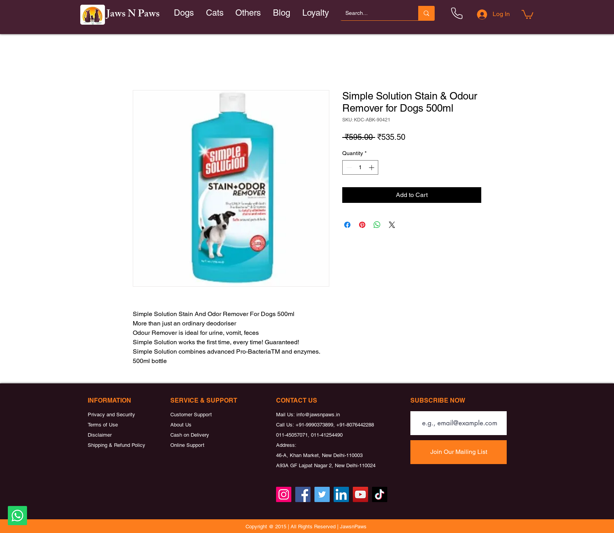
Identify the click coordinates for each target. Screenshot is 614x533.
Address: (286, 445)
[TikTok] (379, 494)
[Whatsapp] (17, 515)
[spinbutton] (360, 167)
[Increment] (372, 167)
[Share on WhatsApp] (377, 224)
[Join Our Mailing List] (458, 452)
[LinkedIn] (341, 494)
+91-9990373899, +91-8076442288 (335, 425)
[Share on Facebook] (347, 224)
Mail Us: (286, 414)
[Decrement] (348, 167)
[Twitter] (322, 494)
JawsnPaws (353, 526)
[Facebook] (303, 494)
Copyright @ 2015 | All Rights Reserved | (293, 526)
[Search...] (373, 13)
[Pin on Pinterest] (362, 224)
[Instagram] (283, 494)
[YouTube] (360, 494)
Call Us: (286, 425)
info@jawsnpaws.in (318, 414)
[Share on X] (392, 224)
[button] (215, 13)
